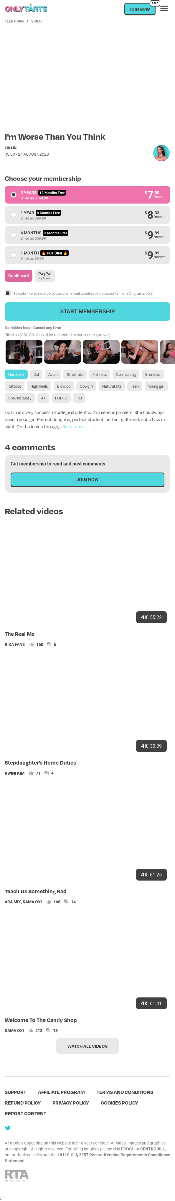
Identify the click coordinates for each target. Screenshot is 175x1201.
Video (36, 21)
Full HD (61, 398)
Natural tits (111, 386)
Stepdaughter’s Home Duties (40, 762)
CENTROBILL (152, 1149)
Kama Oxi (32, 902)
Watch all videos (87, 1046)
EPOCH (128, 1149)
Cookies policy (119, 1103)
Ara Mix (13, 902)
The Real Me (19, 633)
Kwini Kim (14, 773)
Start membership (87, 312)
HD (79, 398)
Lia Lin (10, 147)
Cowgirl (86, 386)
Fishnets (100, 374)
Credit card (18, 275)
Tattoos (14, 386)
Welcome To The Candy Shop (41, 1019)
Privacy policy (70, 1103)
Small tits (75, 374)
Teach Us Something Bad (36, 891)
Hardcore (16, 374)
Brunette (152, 374)
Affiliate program (61, 1092)
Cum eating (126, 374)
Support (15, 1092)
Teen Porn (14, 21)
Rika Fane (15, 644)
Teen (135, 386)
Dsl (36, 374)
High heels (39, 386)
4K (43, 398)
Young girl (156, 386)
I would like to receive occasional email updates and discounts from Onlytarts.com (83, 293)
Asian (52, 374)
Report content (25, 1113)
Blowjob (63, 386)
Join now (143, 7)
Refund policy (23, 1103)
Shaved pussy (20, 398)
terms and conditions (125, 1092)
